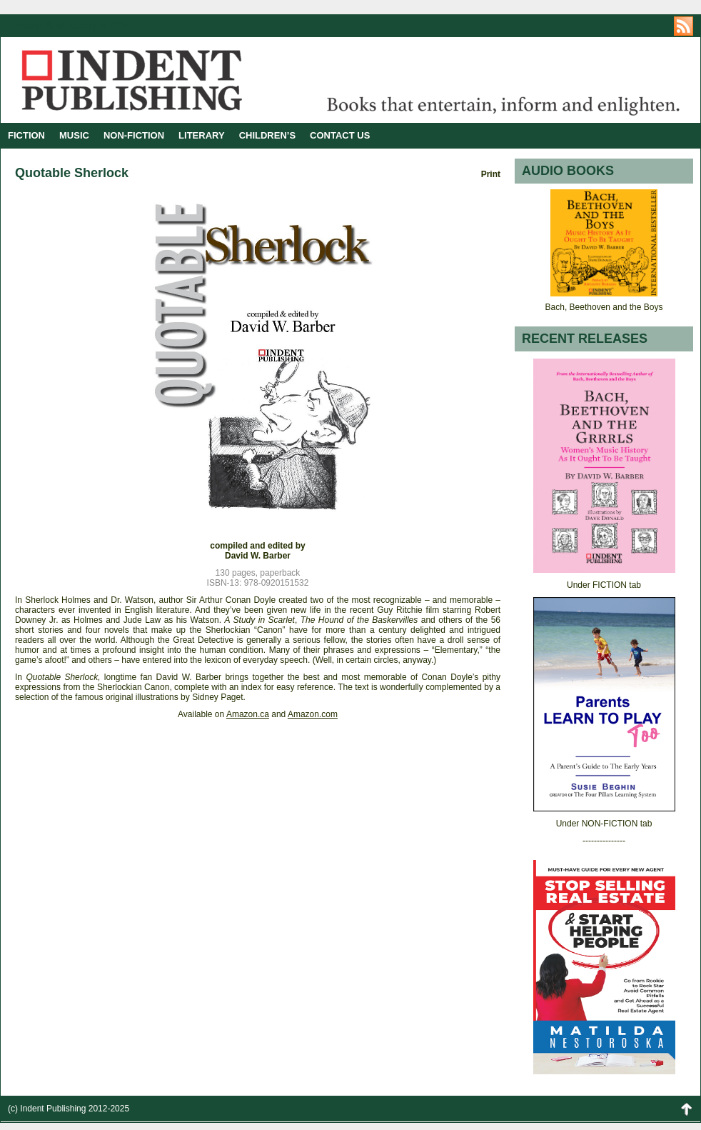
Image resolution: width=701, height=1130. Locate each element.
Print (490, 174)
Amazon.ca (247, 714)
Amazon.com (313, 714)
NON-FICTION (134, 135)
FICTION (26, 135)
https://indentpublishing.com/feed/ (683, 26)
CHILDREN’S (267, 135)
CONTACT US (340, 135)
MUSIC (74, 135)
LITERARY (201, 135)
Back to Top (686, 1108)
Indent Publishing (175, 80)
